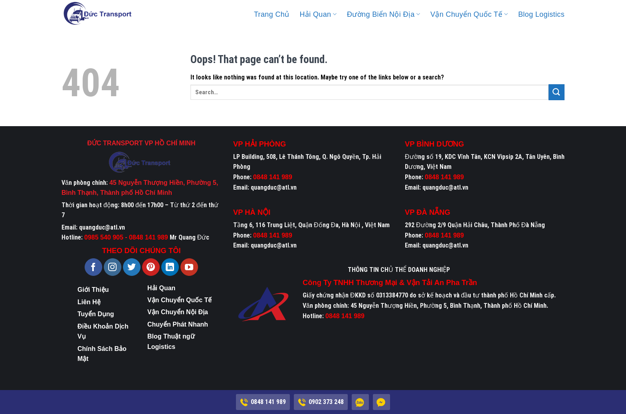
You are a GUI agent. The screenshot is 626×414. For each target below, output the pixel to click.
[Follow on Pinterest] (151, 267)
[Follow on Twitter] (132, 267)
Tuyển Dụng (95, 314)
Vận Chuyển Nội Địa (177, 312)
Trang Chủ (271, 14)
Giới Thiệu (93, 289)
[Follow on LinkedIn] (170, 267)
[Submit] (557, 92)
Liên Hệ (89, 302)
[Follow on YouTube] (189, 267)
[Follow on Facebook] (93, 267)
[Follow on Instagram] (112, 267)
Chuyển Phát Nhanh (177, 324)
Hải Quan (318, 14)
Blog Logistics (541, 14)
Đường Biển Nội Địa (383, 14)
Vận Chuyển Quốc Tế (469, 14)
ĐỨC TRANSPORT (115, 143)
